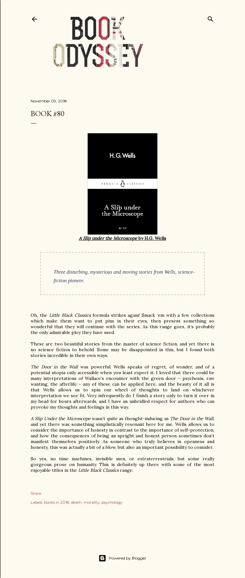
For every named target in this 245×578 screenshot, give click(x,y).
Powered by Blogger (122, 558)
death (76, 502)
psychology (111, 502)
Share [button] (36, 493)
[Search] (210, 17)
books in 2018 (56, 502)
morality (92, 502)
